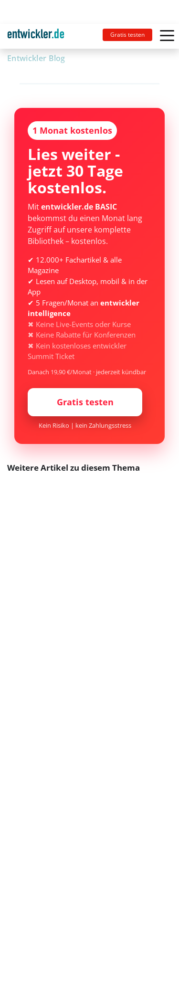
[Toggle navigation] (39, 36)
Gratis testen (127, 35)
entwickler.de (35, 38)
